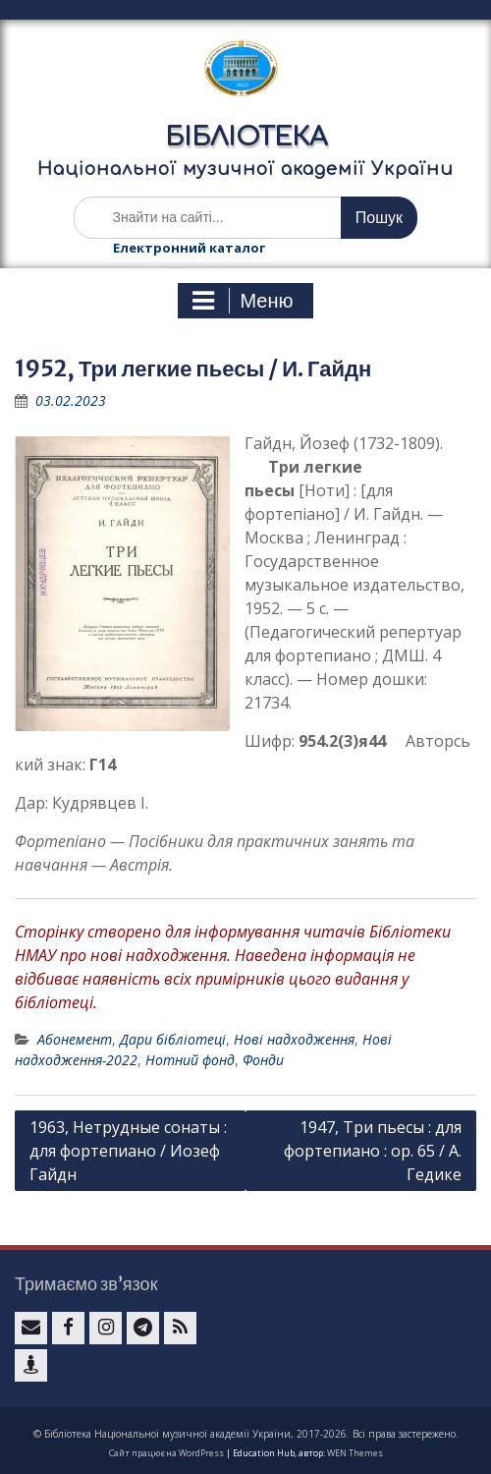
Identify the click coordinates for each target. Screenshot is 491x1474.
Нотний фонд (190, 1059)
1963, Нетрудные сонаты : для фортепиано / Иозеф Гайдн (128, 1150)
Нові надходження (294, 1039)
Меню (242, 300)
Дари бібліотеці (173, 1039)
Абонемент (74, 1039)
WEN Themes (355, 1452)
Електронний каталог (189, 247)
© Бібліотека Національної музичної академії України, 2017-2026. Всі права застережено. (246, 1434)
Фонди (263, 1059)
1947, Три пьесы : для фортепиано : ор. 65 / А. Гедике (373, 1150)
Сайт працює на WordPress (166, 1452)
